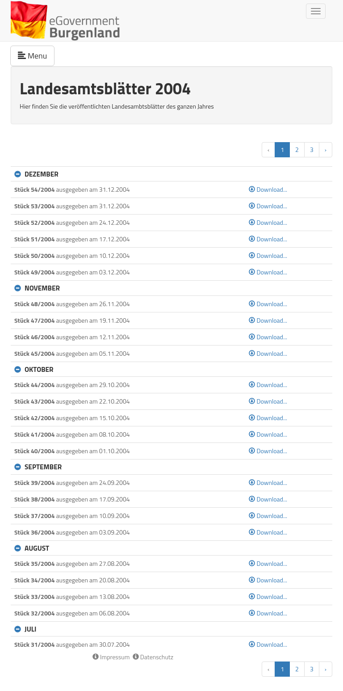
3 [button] (312, 149)
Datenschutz (153, 657)
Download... (268, 189)
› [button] (325, 149)
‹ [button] (268, 149)
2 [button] (297, 149)
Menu (36, 55)
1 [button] (282, 149)
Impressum (111, 657)
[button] (19, 174)
